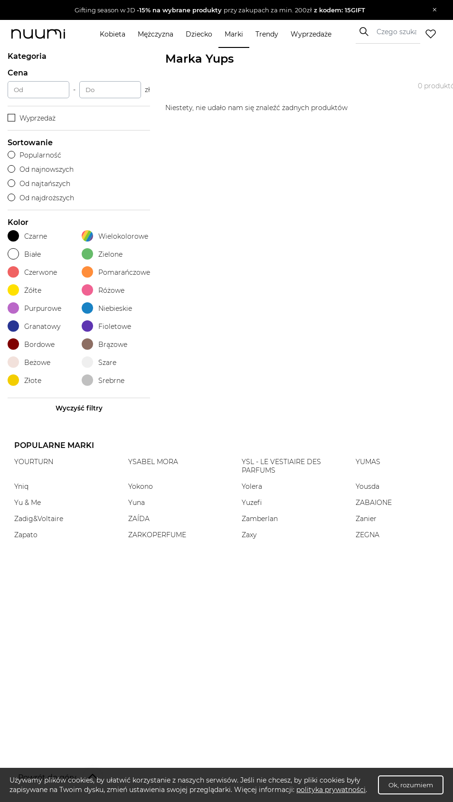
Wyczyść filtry (79, 408)
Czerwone (32, 272)
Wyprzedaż (32, 118)
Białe (24, 254)
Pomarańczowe (116, 272)
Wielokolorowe (115, 236)
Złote (24, 380)
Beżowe (29, 362)
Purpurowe (34, 308)
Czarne (27, 236)
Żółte (24, 290)
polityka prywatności (331, 789)
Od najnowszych (41, 169)
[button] (219, 10)
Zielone (102, 254)
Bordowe (31, 344)
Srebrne (103, 380)
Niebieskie (107, 308)
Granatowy (34, 326)
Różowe (103, 290)
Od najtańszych (39, 183)
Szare (99, 362)
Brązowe (104, 344)
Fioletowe (106, 326)
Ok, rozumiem (410, 785)
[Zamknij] (435, 10)
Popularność (34, 155)
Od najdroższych (41, 198)
